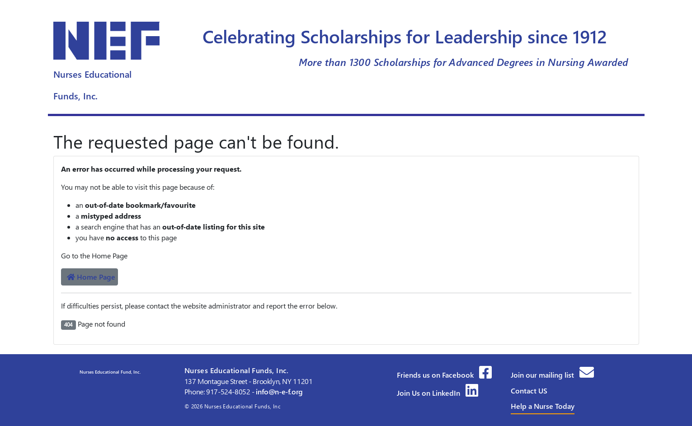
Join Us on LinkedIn (437, 393)
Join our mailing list (552, 374)
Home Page (91, 276)
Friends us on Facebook (444, 374)
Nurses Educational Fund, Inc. (109, 372)
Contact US (529, 390)
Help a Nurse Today (542, 406)
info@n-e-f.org (279, 391)
